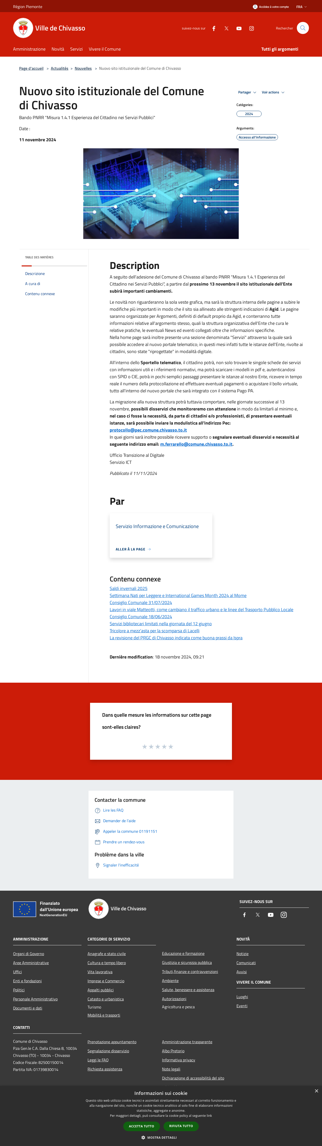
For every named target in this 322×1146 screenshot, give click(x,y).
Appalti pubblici (101, 990)
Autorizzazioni (174, 999)
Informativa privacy (178, 1060)
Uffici (17, 972)
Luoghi (242, 997)
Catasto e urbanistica (106, 999)
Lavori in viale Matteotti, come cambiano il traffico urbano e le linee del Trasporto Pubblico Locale (201, 609)
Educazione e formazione (183, 953)
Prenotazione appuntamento (112, 1042)
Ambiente (170, 981)
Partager (248, 92)
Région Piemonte (27, 7)
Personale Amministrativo (35, 999)
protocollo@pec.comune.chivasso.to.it (148, 430)
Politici (19, 990)
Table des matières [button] (39, 257)
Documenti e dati (27, 1008)
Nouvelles (83, 68)
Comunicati (246, 963)
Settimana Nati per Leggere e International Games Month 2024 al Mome (178, 595)
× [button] (316, 1091)
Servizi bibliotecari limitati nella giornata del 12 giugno (161, 623)
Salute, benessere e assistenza (188, 990)
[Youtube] (237, 27)
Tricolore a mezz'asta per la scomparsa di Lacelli (154, 630)
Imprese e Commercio (106, 981)
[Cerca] (303, 28)
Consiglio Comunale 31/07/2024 (141, 602)
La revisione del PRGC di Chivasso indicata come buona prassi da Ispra (176, 637)
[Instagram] (249, 27)
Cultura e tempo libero (107, 963)
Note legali (171, 1069)
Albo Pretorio (173, 1051)
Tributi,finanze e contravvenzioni (190, 971)
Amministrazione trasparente (187, 1042)
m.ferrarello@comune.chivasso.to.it (196, 444)
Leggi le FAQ (98, 1060)
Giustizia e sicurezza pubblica (187, 962)
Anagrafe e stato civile (107, 954)
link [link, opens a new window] (209, 1116)
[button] (161, 1137)
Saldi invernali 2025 (128, 588)
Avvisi (241, 972)
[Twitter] (224, 27)
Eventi (242, 1006)
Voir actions (274, 92)
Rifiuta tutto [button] (181, 1126)
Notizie (242, 954)
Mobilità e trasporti (104, 1015)
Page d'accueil (31, 68)
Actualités (59, 68)
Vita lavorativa (100, 972)
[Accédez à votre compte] (270, 7)
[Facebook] (212, 27)
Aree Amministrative (31, 963)
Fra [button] (302, 6)
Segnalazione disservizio (108, 1051)
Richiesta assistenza (105, 1069)
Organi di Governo (28, 954)
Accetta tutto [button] (141, 1126)
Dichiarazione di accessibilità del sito (193, 1078)
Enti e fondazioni (27, 981)
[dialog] (161, 1116)
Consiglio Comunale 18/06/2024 (141, 616)
